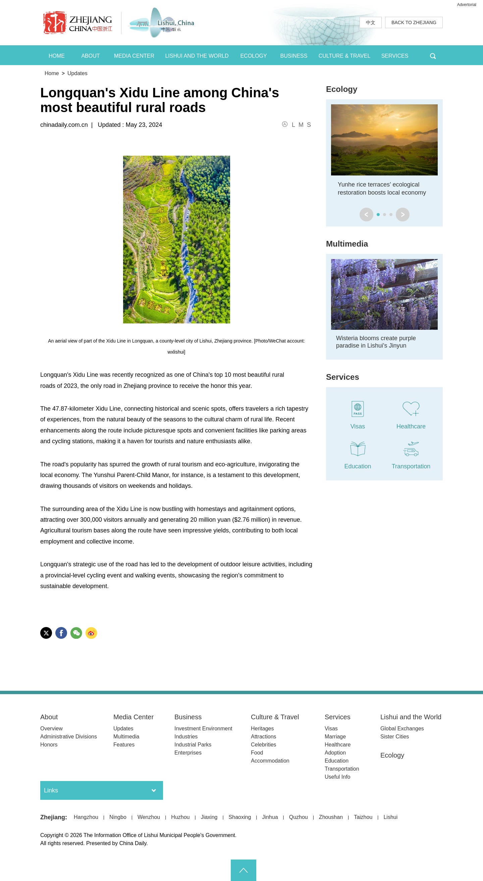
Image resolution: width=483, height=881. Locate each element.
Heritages (262, 728)
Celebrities (263, 744)
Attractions (263, 736)
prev (366, 214)
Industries (186, 736)
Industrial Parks (192, 744)
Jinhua (270, 817)
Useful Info (337, 777)
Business (188, 717)
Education (336, 761)
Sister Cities (394, 736)
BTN (433, 55)
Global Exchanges (402, 728)
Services (342, 376)
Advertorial (466, 4)
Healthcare (338, 744)
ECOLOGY (253, 56)
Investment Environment (203, 728)
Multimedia (347, 243)
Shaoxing (240, 817)
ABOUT (90, 56)
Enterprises (188, 753)
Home (52, 73)
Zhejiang (52, 817)
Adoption (335, 753)
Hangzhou (86, 817)
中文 (370, 22)
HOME (57, 56)
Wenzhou (149, 817)
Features (124, 744)
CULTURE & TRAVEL (345, 56)
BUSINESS (294, 56)
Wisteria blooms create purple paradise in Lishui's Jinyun (376, 342)
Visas (331, 728)
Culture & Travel (275, 717)
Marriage (335, 736)
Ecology (341, 89)
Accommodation (270, 761)
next (403, 214)
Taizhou (363, 817)
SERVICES (395, 56)
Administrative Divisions (68, 736)
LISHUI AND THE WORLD (196, 56)
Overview (51, 728)
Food (257, 753)
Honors (49, 744)
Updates (77, 73)
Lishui (390, 817)
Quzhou (298, 817)
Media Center (133, 717)
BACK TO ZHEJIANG (413, 22)
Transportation (342, 769)
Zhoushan (331, 817)
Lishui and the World (410, 717)
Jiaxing (209, 817)
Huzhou (180, 817)
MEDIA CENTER (134, 56)
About (49, 717)
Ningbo (117, 817)
